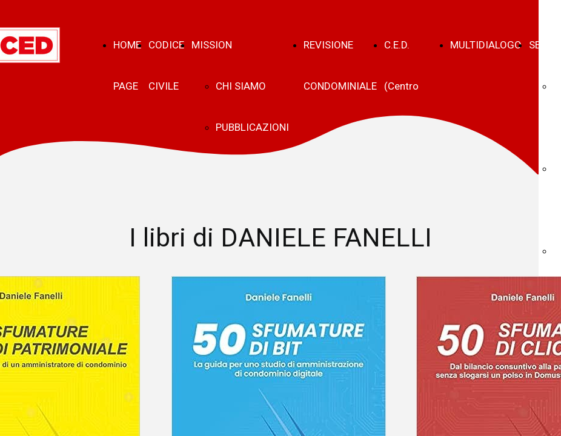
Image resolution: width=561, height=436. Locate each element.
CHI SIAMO (241, 86)
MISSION (211, 45)
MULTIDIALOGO (486, 45)
